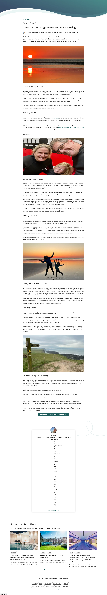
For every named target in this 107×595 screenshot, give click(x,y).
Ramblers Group (55, 118)
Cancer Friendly (50, 586)
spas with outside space (31, 389)
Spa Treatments (57, 583)
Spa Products (35, 586)
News (42, 586)
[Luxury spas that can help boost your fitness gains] (53, 540)
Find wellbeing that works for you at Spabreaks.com (53, 414)
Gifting (58, 586)
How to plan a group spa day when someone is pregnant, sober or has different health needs (22, 557)
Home (24, 19)
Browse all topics (53, 589)
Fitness (49, 552)
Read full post (14, 569)
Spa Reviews (48, 583)
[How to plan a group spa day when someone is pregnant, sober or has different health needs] (24, 540)
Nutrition (64, 586)
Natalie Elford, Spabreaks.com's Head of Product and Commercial (45, 32)
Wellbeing (33, 23)
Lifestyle (26, 23)
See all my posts (53, 510)
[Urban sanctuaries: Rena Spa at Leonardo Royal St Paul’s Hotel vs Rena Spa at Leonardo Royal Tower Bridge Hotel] (83, 540)
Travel (71, 552)
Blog (28, 19)
